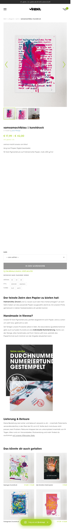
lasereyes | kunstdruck (10, 485)
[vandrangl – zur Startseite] (35, 9)
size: (6, 252)
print (17, 19)
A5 (21, 280)
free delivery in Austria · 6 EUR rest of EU (19, 271)
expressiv (22, 284)
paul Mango (16, 131)
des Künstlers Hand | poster (44, 485)
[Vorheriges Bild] (6, 64)
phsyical (11, 19)
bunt (12, 288)
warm (19, 288)
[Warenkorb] (65, 9)
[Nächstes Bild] (64, 64)
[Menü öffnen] (6, 9)
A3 (12, 280)
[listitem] (9, 114)
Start (5, 19)
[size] (35, 257)
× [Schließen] (47, 522)
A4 (16, 280)
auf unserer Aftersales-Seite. (24, 435)
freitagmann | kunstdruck (11, 521)
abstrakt (14, 284)
